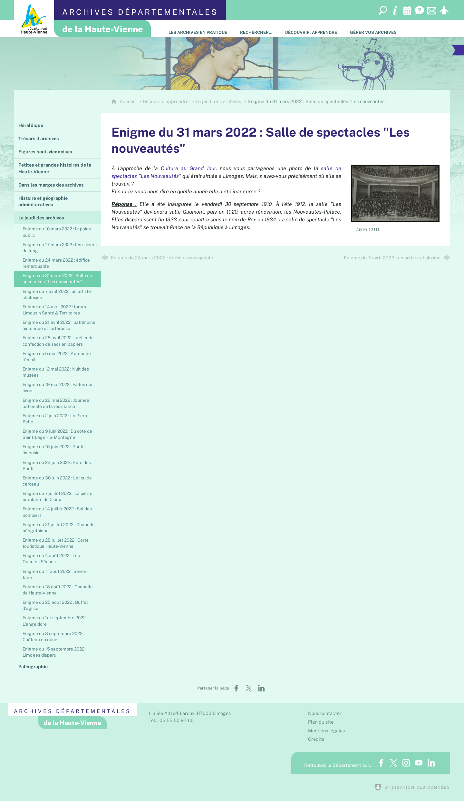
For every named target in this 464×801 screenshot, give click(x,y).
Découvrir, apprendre (165, 101)
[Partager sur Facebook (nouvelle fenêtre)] (236, 688)
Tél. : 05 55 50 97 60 (171, 720)
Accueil (128, 101)
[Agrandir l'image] (395, 193)
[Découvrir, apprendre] (311, 28)
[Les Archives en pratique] (198, 28)
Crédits (316, 739)
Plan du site (321, 722)
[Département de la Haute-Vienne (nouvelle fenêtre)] (34, 18)
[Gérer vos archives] (373, 28)
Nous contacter (325, 713)
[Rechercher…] (256, 28)
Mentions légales (326, 730)
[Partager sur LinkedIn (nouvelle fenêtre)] (261, 688)
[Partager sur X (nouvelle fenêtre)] (248, 688)
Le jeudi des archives (218, 101)
